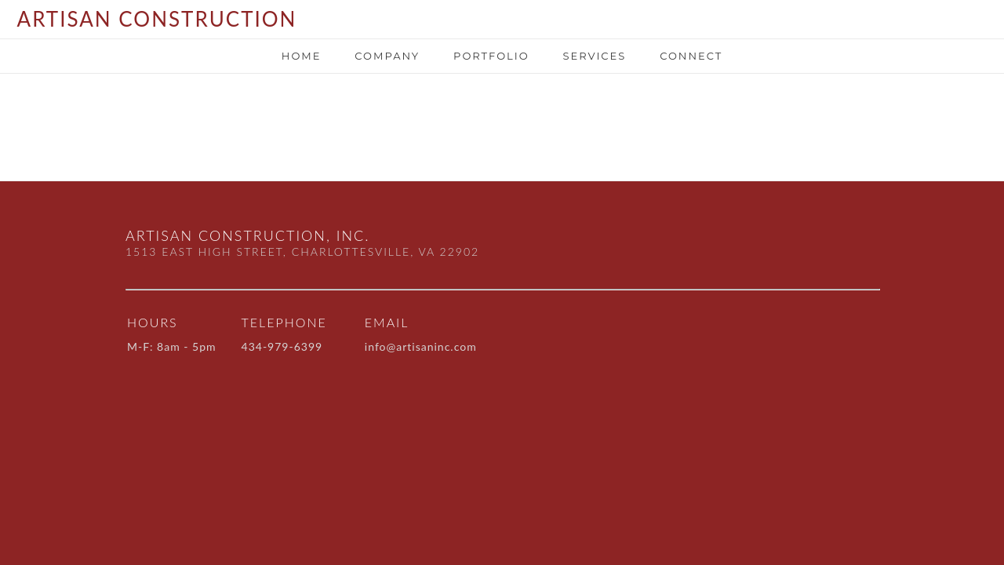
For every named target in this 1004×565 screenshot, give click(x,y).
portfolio (491, 55)
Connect (691, 55)
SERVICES (594, 55)
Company (387, 55)
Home (302, 55)
